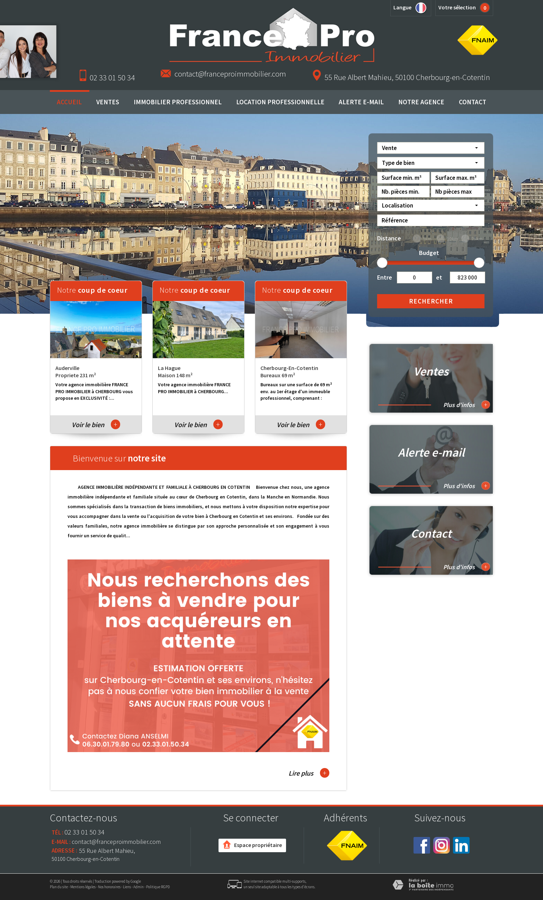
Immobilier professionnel (178, 102)
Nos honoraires (109, 886)
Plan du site (59, 886)
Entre (384, 277)
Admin (138, 886)
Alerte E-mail (361, 102)
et (439, 277)
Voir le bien (96, 424)
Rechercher (431, 301)
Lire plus (308, 773)
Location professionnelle (280, 102)
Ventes (107, 102)
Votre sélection (457, 7)
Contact (472, 102)
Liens (127, 886)
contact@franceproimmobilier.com (230, 74)
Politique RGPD (158, 886)
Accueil (69, 102)
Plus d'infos (466, 404)
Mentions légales (83, 886)
